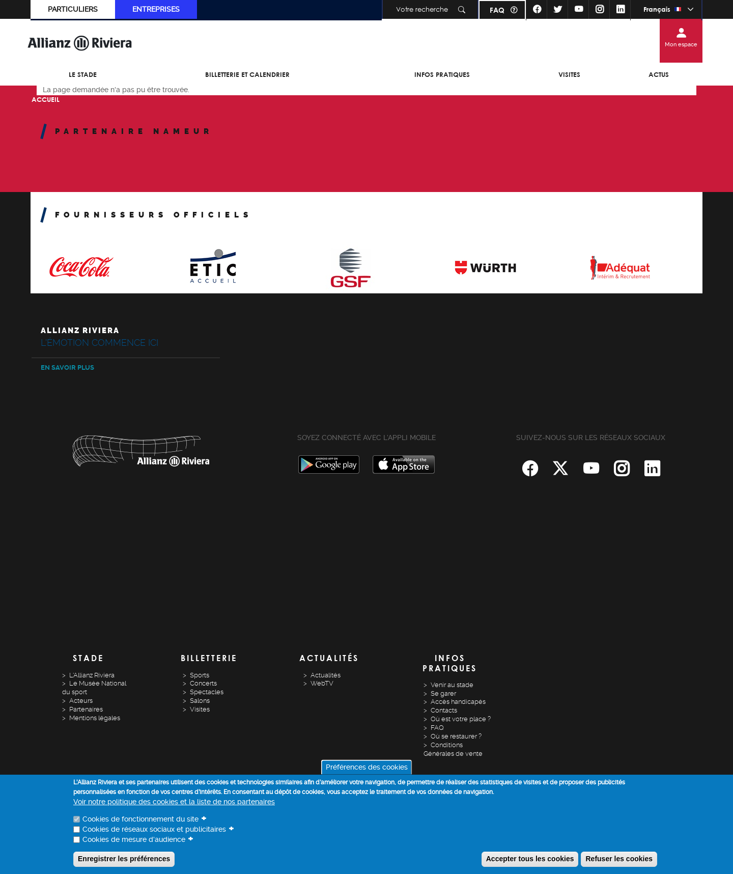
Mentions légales (94, 718)
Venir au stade (452, 685)
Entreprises (156, 9)
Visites (569, 74)
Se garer (443, 693)
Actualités (326, 675)
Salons (200, 700)
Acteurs (81, 700)
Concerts (203, 683)
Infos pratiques (442, 74)
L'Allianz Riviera (92, 675)
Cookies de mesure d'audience (133, 839)
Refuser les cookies (619, 859)
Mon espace (681, 44)
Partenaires (86, 709)
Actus (659, 74)
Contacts (444, 710)
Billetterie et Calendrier (247, 74)
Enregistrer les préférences (124, 859)
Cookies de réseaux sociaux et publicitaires (154, 829)
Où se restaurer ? (456, 736)
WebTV (322, 683)
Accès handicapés (458, 701)
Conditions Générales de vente (453, 749)
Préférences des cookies (367, 767)
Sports (199, 675)
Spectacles (206, 692)
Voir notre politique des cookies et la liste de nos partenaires (174, 802)
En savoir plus (67, 367)
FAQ (497, 10)
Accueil (46, 99)
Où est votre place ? (461, 719)
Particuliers (73, 9)
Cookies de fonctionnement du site (140, 819)
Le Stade (83, 74)
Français (656, 9)
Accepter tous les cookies (530, 859)
